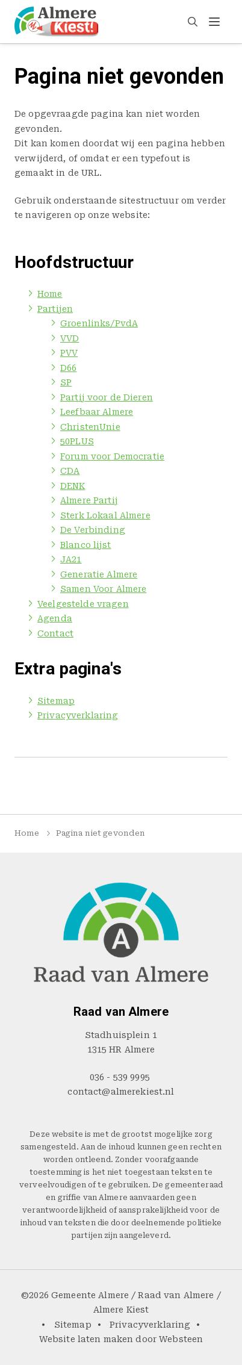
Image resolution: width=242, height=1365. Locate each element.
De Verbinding (92, 530)
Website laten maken (86, 1339)
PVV (69, 353)
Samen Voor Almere (103, 589)
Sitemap (56, 701)
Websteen (181, 1339)
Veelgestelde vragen (83, 604)
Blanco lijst (85, 545)
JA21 (71, 559)
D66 (68, 368)
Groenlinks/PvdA (99, 323)
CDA (69, 471)
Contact (55, 633)
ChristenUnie (90, 427)
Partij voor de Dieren (106, 397)
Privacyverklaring (77, 715)
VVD (69, 338)
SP (66, 382)
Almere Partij (89, 500)
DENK (72, 486)
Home (50, 294)
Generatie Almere (98, 574)
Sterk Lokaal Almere (105, 515)
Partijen (55, 309)
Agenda (54, 618)
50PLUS (77, 441)
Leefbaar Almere (96, 412)
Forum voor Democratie (112, 456)
